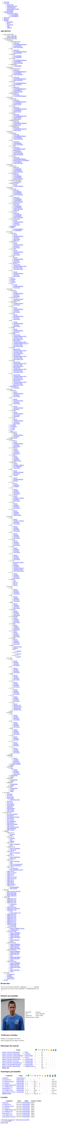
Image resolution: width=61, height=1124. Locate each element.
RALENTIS (10, 25)
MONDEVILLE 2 (30, 1066)
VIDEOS (6, 20)
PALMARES (10, 10)
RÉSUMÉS (10, 22)
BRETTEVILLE (16, 1064)
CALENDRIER (14, 14)
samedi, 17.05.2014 (7, 1064)
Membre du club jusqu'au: (7, 1038)
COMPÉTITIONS (8, 12)
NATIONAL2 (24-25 (12, 13)
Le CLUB (6, 3)
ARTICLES (7, 17)
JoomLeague (11, 1119)
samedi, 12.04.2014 (7, 1061)
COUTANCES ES (17, 1062)
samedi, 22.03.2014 (7, 1055)
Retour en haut (4, 1122)
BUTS (8, 23)
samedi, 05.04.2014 (7, 1059)
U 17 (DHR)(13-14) (7, 1086)
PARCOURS (10, 4)
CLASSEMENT (14, 16)
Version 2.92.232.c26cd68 (22, 1119)
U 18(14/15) (5, 1078)
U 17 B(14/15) (5, 1083)
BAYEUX (27, 1054)
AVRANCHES (16, 1052)
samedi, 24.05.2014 (7, 1066)
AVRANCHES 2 (20, 1078)
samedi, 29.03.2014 (7, 1057)
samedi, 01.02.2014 (7, 1052)
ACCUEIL (6, 2)
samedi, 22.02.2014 (7, 1054)
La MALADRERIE (17, 1055)
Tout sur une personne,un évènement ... (11, 987)
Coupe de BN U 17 (7, 1088)
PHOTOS (6, 19)
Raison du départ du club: (7, 1040)
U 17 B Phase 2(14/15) (8, 1081)
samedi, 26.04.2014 (7, 1062)
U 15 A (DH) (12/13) (7, 1090)
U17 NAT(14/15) (6, 1079)
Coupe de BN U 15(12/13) (9, 1092)
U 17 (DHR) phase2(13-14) (9, 1085)
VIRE (26, 1052)
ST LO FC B (15, 1061)
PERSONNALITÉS (12, 6)
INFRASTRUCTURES (13, 9)
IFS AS (27, 1057)
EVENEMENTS (11, 7)
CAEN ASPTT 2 (16, 1059)
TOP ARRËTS (9, 27)
